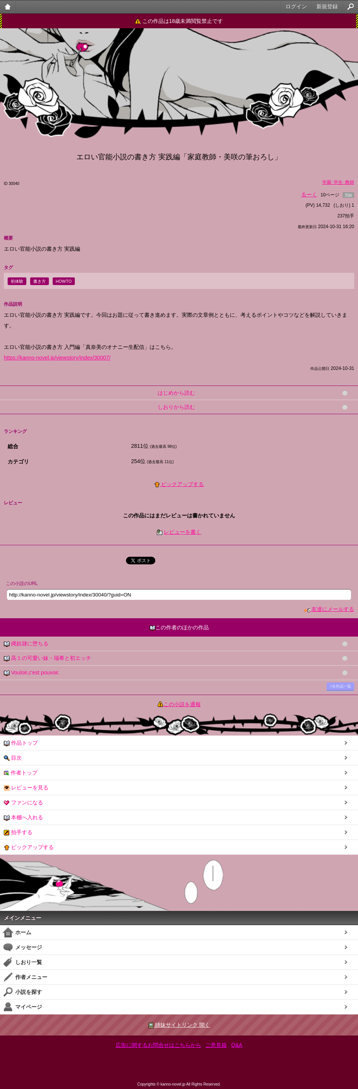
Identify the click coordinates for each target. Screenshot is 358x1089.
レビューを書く (182, 532)
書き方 (39, 281)
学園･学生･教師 (338, 182)
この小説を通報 (182, 704)
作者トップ (20, 773)
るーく (309, 194)
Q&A (237, 1045)
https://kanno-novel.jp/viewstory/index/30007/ (57, 358)
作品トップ (21, 743)
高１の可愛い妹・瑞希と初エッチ (47, 658)
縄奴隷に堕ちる (26, 643)
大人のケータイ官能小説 (8, 6)
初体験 (17, 281)
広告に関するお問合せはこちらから (158, 1045)
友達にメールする (329, 609)
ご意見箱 (216, 1045)
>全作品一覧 (340, 686)
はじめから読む (176, 393)
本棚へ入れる (23, 817)
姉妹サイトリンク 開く (179, 1025)
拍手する (18, 832)
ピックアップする (179, 484)
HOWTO (64, 281)
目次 (13, 758)
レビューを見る (26, 787)
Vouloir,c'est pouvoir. (32, 672)
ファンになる (23, 802)
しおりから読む (176, 407)
